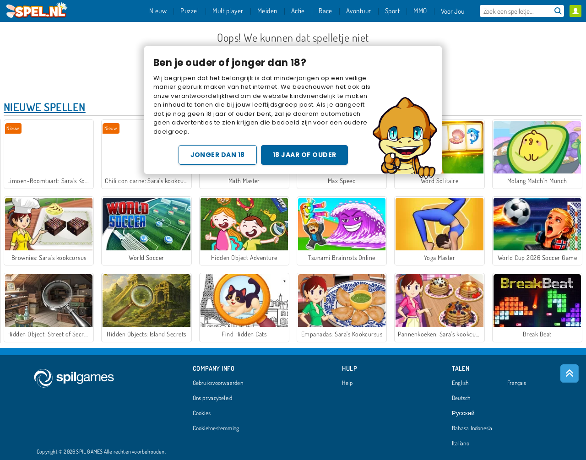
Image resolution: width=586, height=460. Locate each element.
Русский (463, 413)
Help (347, 383)
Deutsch (461, 398)
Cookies (202, 413)
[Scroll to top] (569, 373)
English (460, 383)
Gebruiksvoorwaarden (218, 383)
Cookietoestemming (216, 428)
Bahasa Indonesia (472, 428)
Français (516, 383)
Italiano (460, 443)
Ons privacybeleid (213, 398)
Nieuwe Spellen (45, 107)
